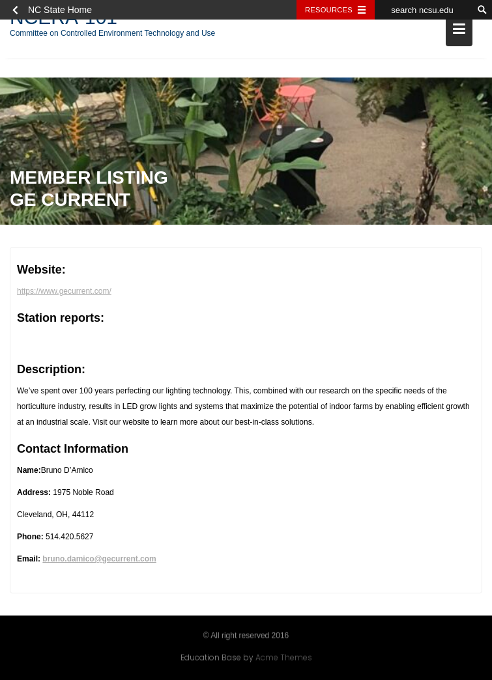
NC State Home (60, 10)
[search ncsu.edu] (423, 10)
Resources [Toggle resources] (329, 10)
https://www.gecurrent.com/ (64, 292)
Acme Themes (283, 656)
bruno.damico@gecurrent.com (99, 560)
